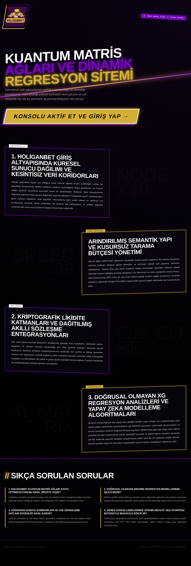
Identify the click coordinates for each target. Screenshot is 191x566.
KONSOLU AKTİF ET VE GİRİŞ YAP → (71, 116)
